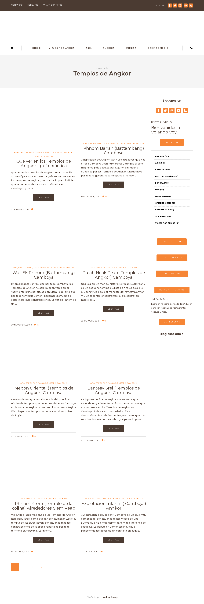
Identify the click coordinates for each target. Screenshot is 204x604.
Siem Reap (95, 499)
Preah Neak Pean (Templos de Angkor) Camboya (114, 275)
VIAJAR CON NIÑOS (172, 274)
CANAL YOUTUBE (172, 241)
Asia (89, 48)
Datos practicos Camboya (34, 152)
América (109, 48)
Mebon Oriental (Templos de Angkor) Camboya (43, 390)
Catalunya (163, 169)
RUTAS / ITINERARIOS (172, 290)
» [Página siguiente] (41, 567)
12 (103, 551)
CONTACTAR (172, 142)
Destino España (166, 176)
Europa (131, 48)
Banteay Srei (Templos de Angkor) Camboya (113, 390)
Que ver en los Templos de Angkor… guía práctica (43, 163)
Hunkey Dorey (110, 597)
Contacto (17, 5)
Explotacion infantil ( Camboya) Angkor (113, 506)
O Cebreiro (163, 196)
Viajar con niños (52, 5)
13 (36, 325)
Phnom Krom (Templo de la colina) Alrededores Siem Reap (43, 506)
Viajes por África (62, 48)
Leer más (43, 197)
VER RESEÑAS (172, 322)
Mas (159, 190)
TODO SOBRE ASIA (171, 258)
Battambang (95, 143)
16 (104, 196)
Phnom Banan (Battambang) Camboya (113, 150)
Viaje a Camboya (44, 156)
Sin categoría (164, 210)
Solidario (33, 5)
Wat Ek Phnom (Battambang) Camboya (43, 275)
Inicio (36, 48)
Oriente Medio (158, 48)
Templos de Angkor (61, 152)
